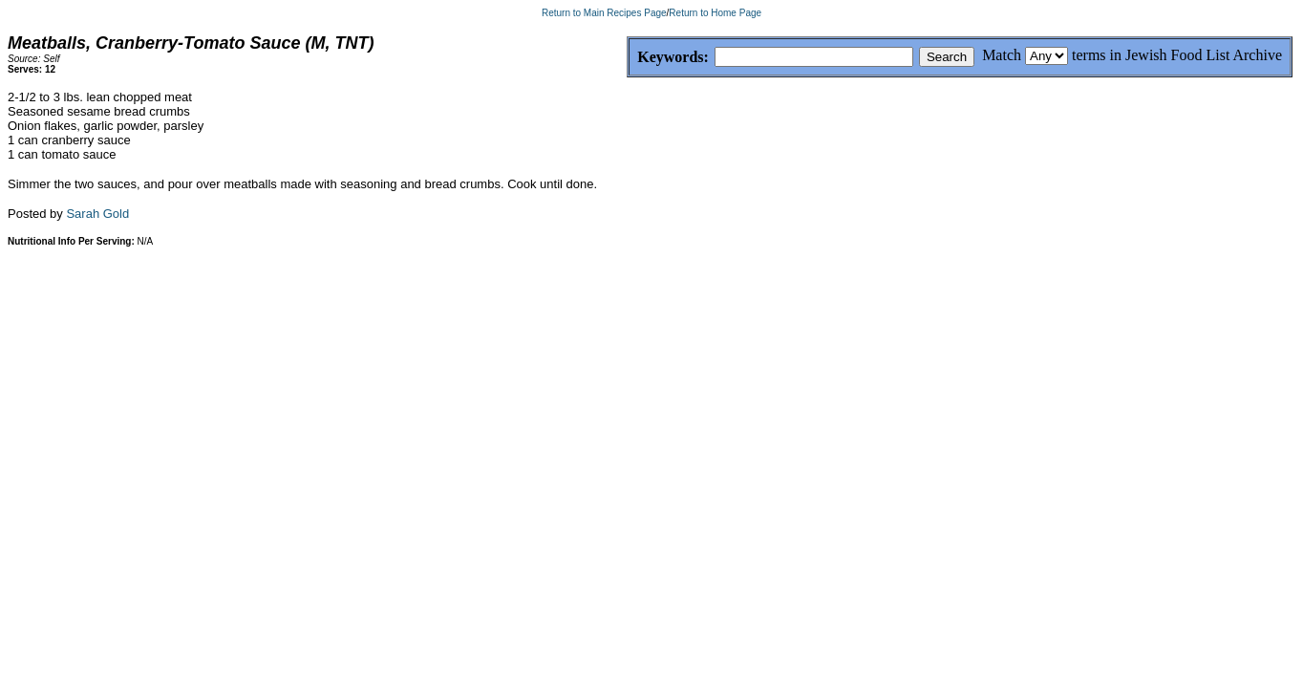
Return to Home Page (715, 13)
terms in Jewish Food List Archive (1177, 55)
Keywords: (627, 58)
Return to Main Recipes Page (604, 13)
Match (1001, 55)
